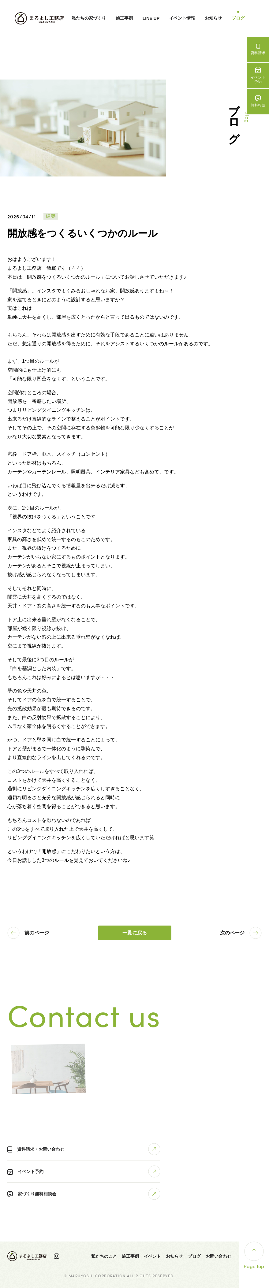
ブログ (238, 18)
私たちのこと (104, 1256)
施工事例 (124, 18)
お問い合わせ (218, 1256)
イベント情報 (182, 18)
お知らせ (213, 18)
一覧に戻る (134, 932)
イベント (152, 1256)
